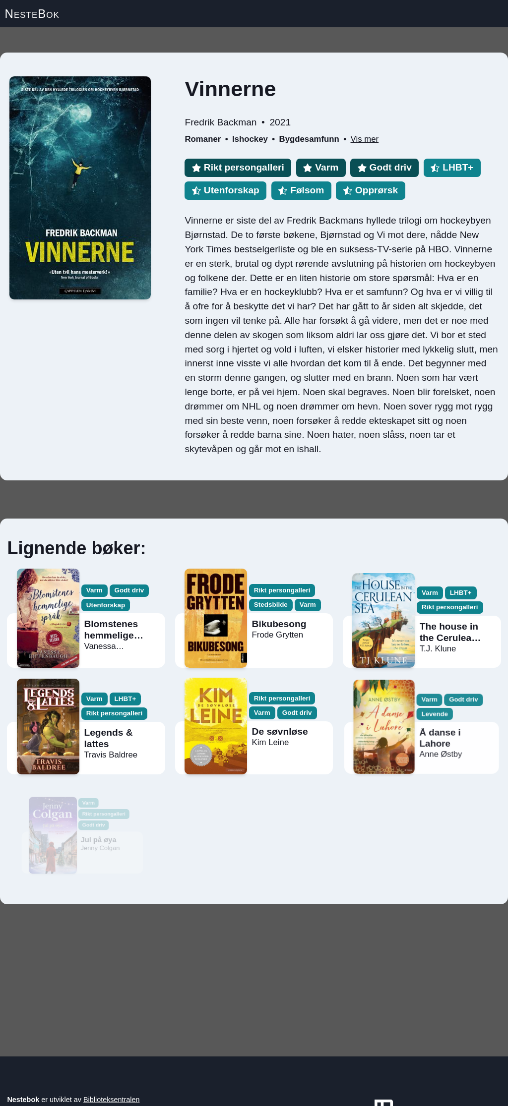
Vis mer (365, 139)
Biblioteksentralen (111, 1100)
